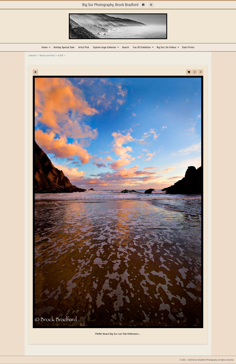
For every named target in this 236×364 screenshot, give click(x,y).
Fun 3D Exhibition (142, 47)
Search (125, 47)
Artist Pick (83, 47)
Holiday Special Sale (63, 47)
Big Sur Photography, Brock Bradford (110, 4)
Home (45, 47)
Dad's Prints (188, 47)
